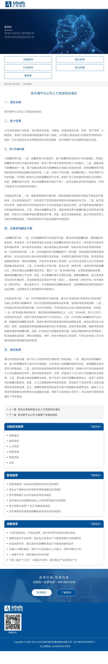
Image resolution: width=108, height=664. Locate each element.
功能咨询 (28, 59)
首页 (18, 84)
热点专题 (80, 67)
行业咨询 (28, 67)
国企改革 (80, 59)
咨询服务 (27, 84)
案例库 (28, 75)
